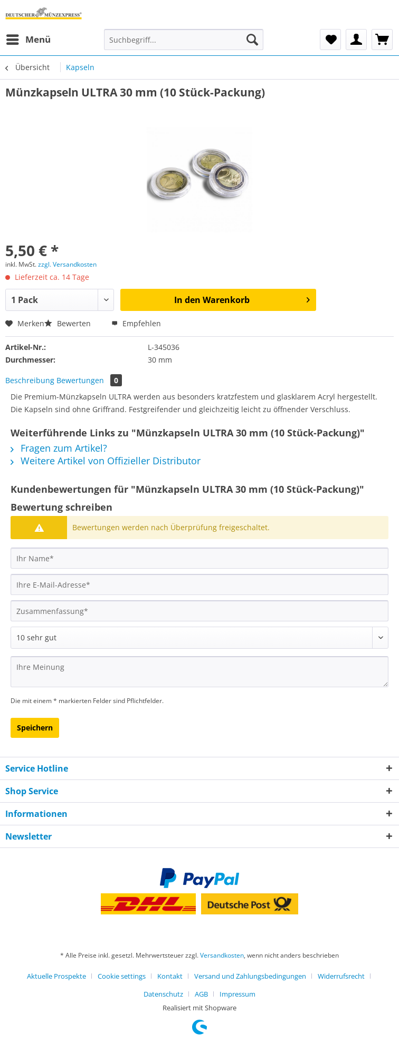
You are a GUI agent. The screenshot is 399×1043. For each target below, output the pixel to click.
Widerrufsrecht (341, 976)
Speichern (35, 728)
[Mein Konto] (356, 39)
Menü (28, 38)
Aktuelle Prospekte (56, 976)
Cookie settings (122, 976)
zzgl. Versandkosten (67, 264)
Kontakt (170, 976)
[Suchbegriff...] (183, 39)
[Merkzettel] (330, 39)
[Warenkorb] (382, 39)
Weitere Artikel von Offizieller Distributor (106, 460)
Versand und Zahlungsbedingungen (250, 976)
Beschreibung (29, 380)
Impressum (237, 994)
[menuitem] (28, 39)
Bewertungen (89, 380)
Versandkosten (222, 955)
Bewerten (68, 323)
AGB (201, 994)
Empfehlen (136, 323)
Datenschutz (163, 994)
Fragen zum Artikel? (59, 448)
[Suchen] (252, 39)
